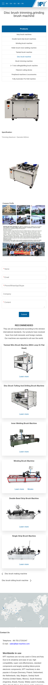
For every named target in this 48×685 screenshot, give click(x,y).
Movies (30, 489)
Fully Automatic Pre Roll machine (24, 79)
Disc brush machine (24, 57)
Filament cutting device (24, 70)
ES (15, 3)
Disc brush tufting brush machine (15, 580)
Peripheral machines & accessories (24, 74)
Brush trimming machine (24, 61)
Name (6, 269)
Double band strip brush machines (24, 39)
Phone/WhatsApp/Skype (14, 286)
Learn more (24, 376)
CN (11, 3)
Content (7, 302)
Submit (24, 314)
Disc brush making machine (16, 574)
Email (6, 277)
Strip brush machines (24, 34)
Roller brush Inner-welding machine (23, 48)
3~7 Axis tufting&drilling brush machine (24, 65)
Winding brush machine (24, 43)
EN (7, 3)
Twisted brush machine (24, 52)
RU (23, 3)
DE (19, 3)
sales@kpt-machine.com (20, 644)
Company (7, 294)
